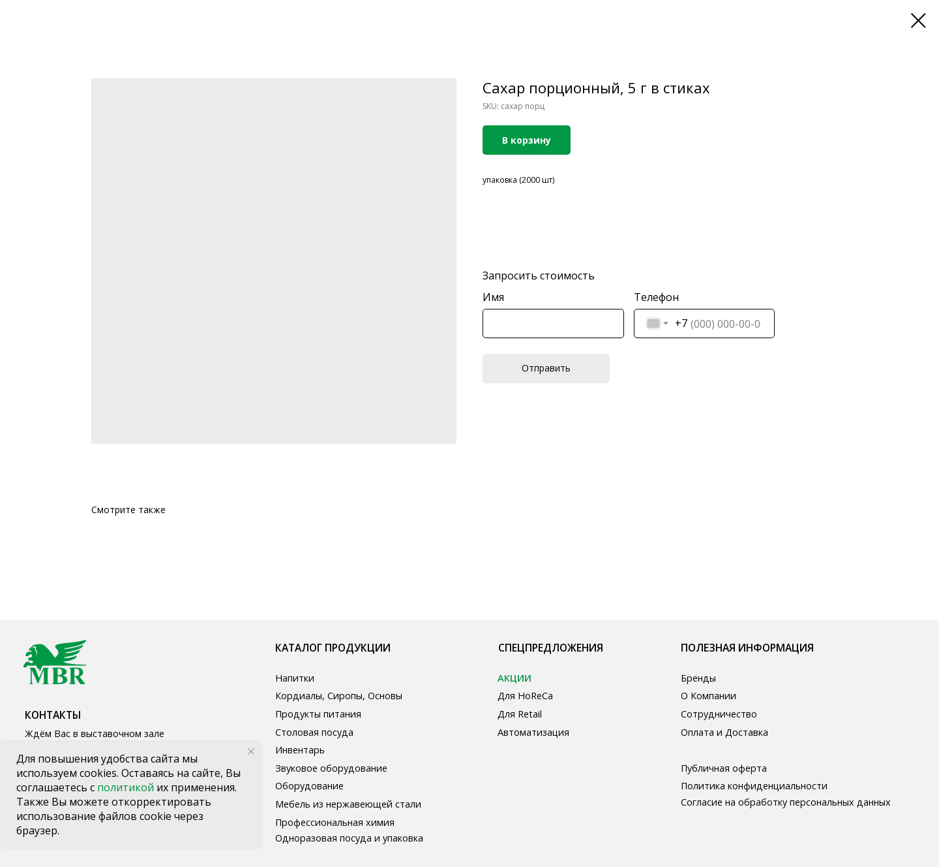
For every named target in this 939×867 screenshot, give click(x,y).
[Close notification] (251, 751)
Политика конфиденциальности (754, 786)
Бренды (698, 678)
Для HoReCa (525, 695)
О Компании (708, 695)
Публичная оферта (724, 768)
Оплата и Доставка (724, 732)
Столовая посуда (314, 732)
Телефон (656, 297)
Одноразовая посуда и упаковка (349, 838)
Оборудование (309, 786)
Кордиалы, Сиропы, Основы (338, 695)
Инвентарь (300, 750)
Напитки (294, 678)
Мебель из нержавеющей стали (348, 804)
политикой (126, 787)
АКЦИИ (514, 678)
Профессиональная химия (335, 822)
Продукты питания (318, 714)
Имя (493, 297)
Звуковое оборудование (331, 768)
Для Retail (520, 714)
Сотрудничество (719, 714)
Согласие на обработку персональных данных (786, 802)
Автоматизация (533, 732)
